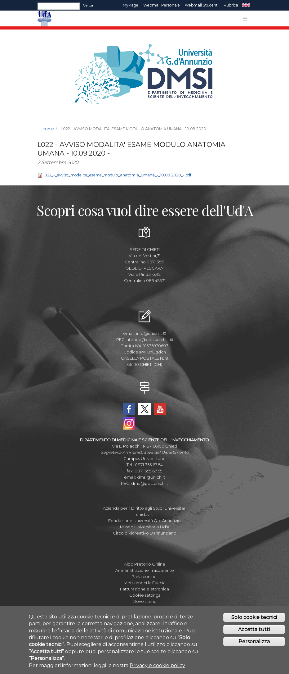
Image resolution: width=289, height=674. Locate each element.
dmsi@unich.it (151, 477)
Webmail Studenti (202, 5)
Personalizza (254, 643)
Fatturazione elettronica (144, 588)
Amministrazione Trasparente (144, 570)
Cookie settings (144, 595)
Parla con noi (144, 576)
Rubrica (231, 5)
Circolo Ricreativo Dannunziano (144, 533)
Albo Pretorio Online (144, 564)
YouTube (160, 409)
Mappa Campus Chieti (144, 607)
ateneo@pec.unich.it (150, 339)
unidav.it (144, 514)
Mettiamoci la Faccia (145, 582)
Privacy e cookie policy (157, 667)
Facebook (129, 409)
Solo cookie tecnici (254, 619)
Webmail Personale (161, 5)
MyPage (130, 5)
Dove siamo (145, 601)
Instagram (129, 423)
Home (48, 128)
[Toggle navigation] (244, 19)
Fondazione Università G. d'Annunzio (144, 520)
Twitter (144, 409)
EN (246, 5)
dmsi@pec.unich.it (149, 483)
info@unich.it (151, 333)
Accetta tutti (254, 631)
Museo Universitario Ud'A (144, 526)
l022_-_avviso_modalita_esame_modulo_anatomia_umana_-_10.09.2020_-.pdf (117, 175)
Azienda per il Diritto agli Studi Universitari (144, 508)
